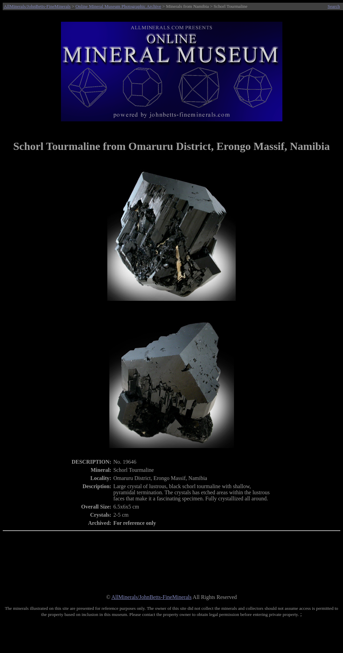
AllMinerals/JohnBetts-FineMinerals (37, 6)
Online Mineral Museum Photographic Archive (118, 6)
